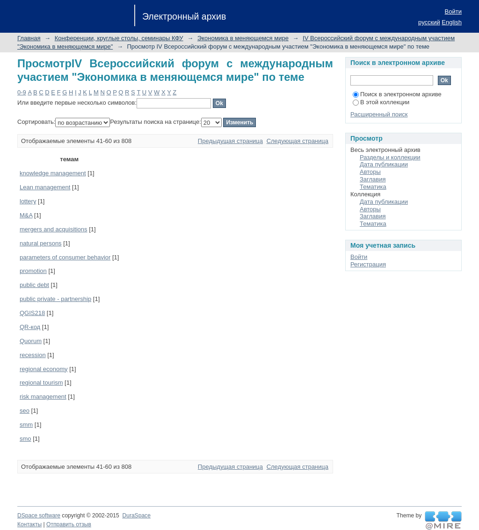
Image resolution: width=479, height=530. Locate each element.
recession (33, 354)
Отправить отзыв (68, 524)
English (452, 22)
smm (26, 424)
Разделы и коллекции (390, 157)
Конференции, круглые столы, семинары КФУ (119, 38)
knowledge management (53, 173)
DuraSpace (136, 515)
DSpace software (38, 515)
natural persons (41, 243)
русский (429, 22)
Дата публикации (384, 164)
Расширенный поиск (378, 114)
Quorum (31, 340)
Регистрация (368, 264)
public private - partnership (55, 298)
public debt (34, 284)
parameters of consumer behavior (65, 257)
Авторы (370, 171)
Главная (28, 38)
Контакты (29, 524)
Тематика (373, 186)
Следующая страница (297, 140)
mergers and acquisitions (53, 229)
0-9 (21, 92)
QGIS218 (32, 312)
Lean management (45, 187)
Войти (453, 11)
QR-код (30, 326)
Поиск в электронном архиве (397, 94)
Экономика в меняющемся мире (243, 38)
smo (25, 438)
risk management (43, 396)
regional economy (44, 368)
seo (24, 410)
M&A (26, 215)
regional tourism (41, 382)
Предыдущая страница (230, 140)
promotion (33, 270)
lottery (28, 201)
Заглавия (373, 179)
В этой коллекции (381, 102)
